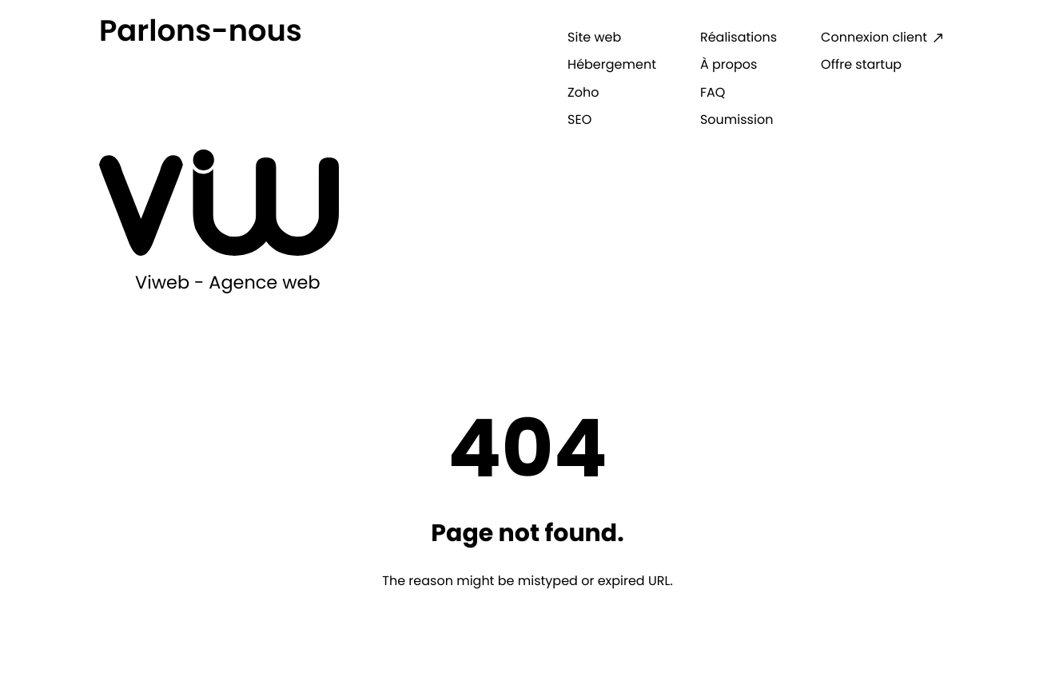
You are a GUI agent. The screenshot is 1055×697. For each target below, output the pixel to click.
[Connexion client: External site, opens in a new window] (882, 37)
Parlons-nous (200, 30)
